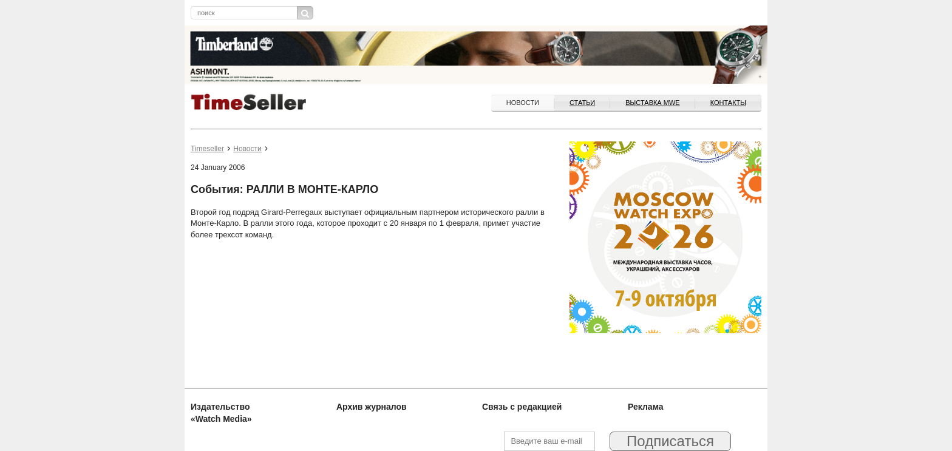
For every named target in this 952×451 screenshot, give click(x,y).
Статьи (582, 102)
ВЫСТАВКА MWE (652, 102)
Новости (522, 102)
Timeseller (207, 148)
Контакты (728, 102)
